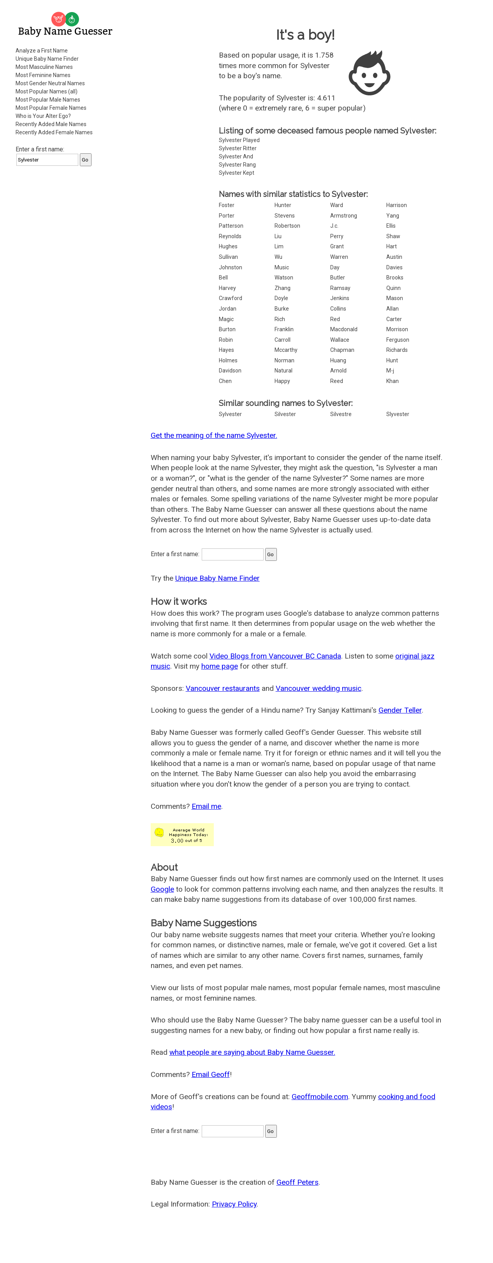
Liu (278, 236)
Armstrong (343, 216)
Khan (392, 381)
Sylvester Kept (236, 173)
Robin (226, 340)
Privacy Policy (234, 1204)
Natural (283, 370)
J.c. (334, 226)
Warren (339, 257)
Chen (225, 381)
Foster (226, 205)
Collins (338, 309)
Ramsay (340, 288)
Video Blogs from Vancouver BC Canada (275, 656)
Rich (280, 319)
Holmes (228, 360)
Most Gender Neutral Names (50, 83)
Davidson (230, 370)
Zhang (283, 288)
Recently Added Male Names (51, 124)
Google (162, 889)
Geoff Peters (297, 1182)
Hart (391, 246)
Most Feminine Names (43, 75)
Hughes (228, 246)
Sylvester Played (239, 140)
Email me (206, 806)
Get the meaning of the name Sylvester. (214, 435)
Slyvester (397, 414)
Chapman (342, 350)
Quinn (393, 288)
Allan (392, 309)
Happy (282, 381)
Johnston (230, 267)
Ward (336, 205)
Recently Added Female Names (54, 132)
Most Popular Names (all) (46, 91)
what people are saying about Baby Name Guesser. (252, 1052)
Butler (337, 277)
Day (335, 267)
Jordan (227, 309)
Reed (336, 381)
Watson (284, 277)
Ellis (391, 226)
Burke (282, 309)
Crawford (230, 298)
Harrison (396, 205)
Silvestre (341, 414)
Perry (336, 236)
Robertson (287, 226)
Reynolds (230, 236)
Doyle (281, 298)
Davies (394, 267)
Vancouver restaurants (223, 688)
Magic (226, 319)
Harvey (227, 288)
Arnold (338, 370)
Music (282, 267)
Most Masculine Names (44, 67)
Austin (394, 257)
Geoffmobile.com (320, 1096)
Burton (227, 329)
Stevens (285, 216)
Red (335, 319)
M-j (390, 370)
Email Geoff (211, 1074)
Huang (338, 360)
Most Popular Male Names (48, 100)
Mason (394, 298)
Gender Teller (400, 710)
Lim (279, 246)
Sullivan (228, 257)
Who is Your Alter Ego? (43, 116)
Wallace (339, 340)
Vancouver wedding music (318, 688)
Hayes (226, 350)
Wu (278, 257)
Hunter (283, 205)
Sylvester (230, 414)
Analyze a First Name (42, 50)
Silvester (285, 414)
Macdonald (343, 329)
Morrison (397, 329)
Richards (397, 350)
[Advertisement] (66, 289)
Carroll (283, 340)
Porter (226, 216)
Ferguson (397, 340)
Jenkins (339, 298)
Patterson (231, 226)
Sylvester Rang (237, 165)
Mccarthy (286, 350)
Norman (284, 360)
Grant (337, 246)
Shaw (393, 236)
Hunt (392, 360)
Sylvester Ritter (238, 148)
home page (219, 666)
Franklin (284, 329)
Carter (394, 319)
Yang (392, 216)
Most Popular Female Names (51, 108)
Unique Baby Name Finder (47, 59)
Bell (223, 277)
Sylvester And (236, 156)
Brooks (394, 277)
